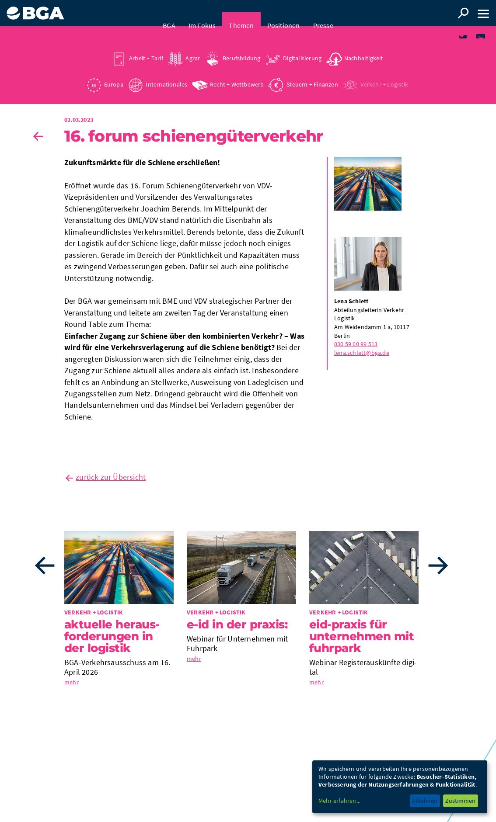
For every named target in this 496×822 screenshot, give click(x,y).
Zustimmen (460, 801)
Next (438, 568)
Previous (44, 568)
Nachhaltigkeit (363, 46)
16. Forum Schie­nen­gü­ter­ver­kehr (193, 139)
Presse (323, 13)
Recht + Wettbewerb (237, 72)
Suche (463, 13)
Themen (241, 13)
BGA (169, 13)
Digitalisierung (302, 46)
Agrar (192, 46)
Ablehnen (424, 801)
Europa (113, 72)
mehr (71, 685)
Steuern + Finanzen (312, 72)
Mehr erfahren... (339, 801)
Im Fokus (202, 13)
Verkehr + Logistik (384, 72)
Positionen (283, 13)
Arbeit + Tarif (146, 46)
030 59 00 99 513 (355, 347)
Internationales (166, 72)
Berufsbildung (242, 46)
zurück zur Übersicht (111, 480)
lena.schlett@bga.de (361, 356)
